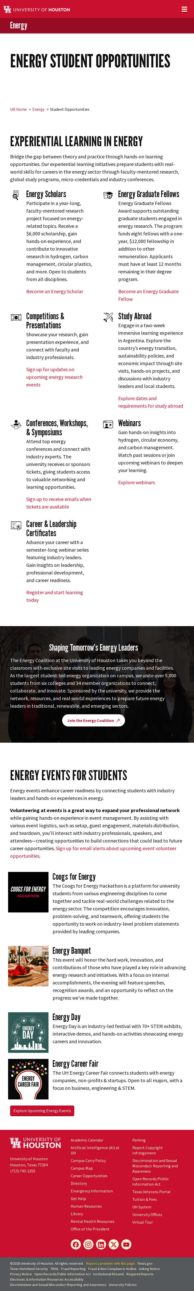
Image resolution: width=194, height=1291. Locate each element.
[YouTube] (126, 1244)
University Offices (147, 1214)
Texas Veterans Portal (151, 1191)
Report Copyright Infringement (147, 1150)
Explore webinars (136, 482)
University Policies (123, 1284)
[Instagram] (88, 1244)
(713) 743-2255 (22, 1170)
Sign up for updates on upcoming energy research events (54, 377)
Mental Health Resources (92, 1221)
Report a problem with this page (110, 1263)
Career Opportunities (89, 1175)
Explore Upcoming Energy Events (42, 1110)
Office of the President (90, 1228)
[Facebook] (76, 1244)
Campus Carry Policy (88, 1160)
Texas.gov (145, 1263)
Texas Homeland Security (29, 1268)
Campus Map (82, 1168)
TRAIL (55, 1268)
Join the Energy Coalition (93, 720)
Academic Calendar (87, 1140)
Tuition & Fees (144, 1199)
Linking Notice (149, 1268)
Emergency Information (92, 1190)
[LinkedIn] (101, 1244)
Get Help (78, 1198)
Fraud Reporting (73, 1268)
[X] (114, 1244)
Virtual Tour (142, 1222)
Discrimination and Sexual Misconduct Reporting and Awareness (155, 1166)
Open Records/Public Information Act (150, 1181)
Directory (79, 1183)
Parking (139, 1140)
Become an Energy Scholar (54, 291)
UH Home (18, 109)
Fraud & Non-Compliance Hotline (112, 1268)
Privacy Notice (21, 1274)
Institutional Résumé (108, 1274)
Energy (18, 25)
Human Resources (86, 1206)
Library (77, 1213)
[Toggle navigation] (184, 9)
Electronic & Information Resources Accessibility (47, 1279)
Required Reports (140, 1274)
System (141, 1206)
